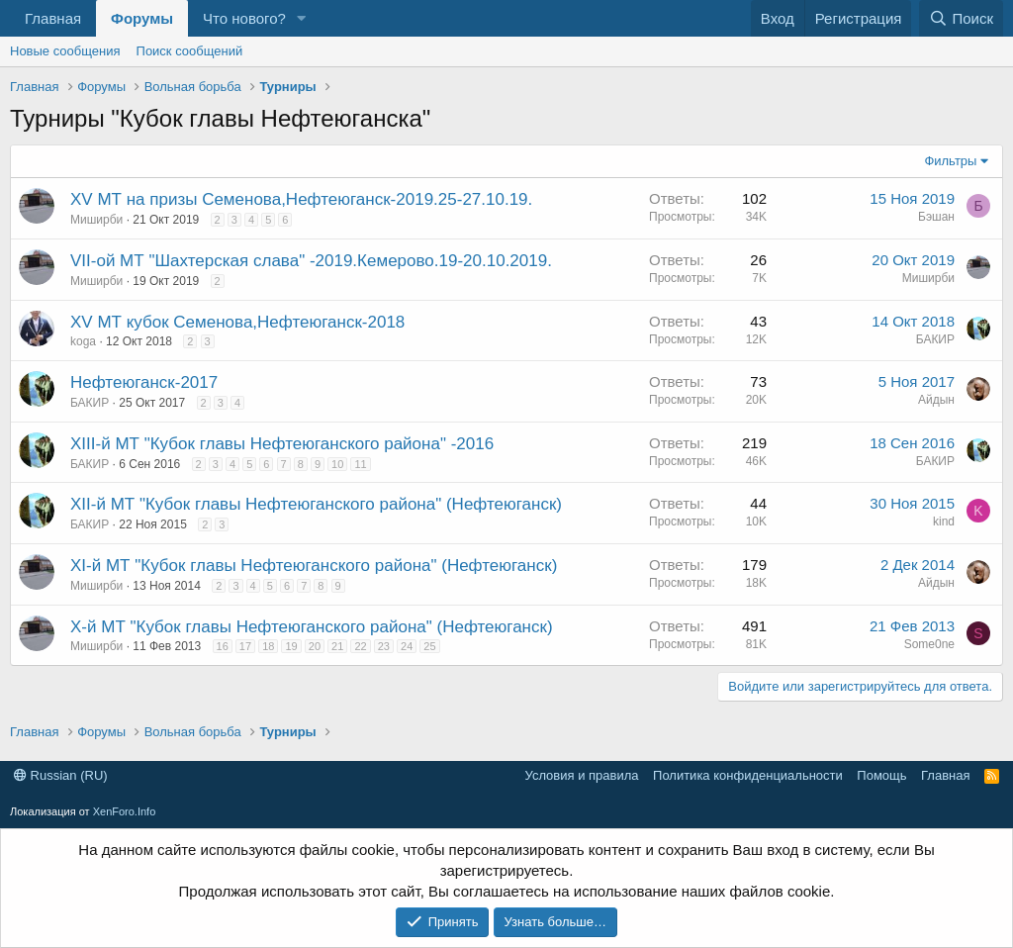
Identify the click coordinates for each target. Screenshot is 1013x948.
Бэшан (936, 217)
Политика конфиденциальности (748, 775)
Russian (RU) (61, 775)
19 (291, 646)
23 (384, 646)
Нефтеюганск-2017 (144, 382)
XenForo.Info (124, 811)
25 (429, 646)
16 (223, 646)
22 (360, 646)
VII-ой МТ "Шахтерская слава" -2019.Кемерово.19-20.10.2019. (311, 260)
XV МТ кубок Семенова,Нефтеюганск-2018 (237, 322)
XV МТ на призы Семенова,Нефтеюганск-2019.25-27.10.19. (301, 199)
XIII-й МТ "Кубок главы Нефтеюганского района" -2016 (282, 443)
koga (83, 341)
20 (315, 646)
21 (337, 646)
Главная (53, 18)
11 (360, 464)
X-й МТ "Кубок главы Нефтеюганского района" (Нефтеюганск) (311, 626)
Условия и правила (582, 775)
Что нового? (244, 18)
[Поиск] (961, 18)
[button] (302, 18)
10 (337, 464)
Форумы (142, 18)
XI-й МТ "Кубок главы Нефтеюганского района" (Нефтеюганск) (313, 565)
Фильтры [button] (950, 160)
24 (407, 646)
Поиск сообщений (190, 51)
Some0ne (929, 644)
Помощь (881, 775)
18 (268, 646)
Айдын (936, 400)
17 (245, 646)
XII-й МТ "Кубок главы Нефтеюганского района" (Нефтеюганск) (316, 504)
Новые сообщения (65, 51)
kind (944, 521)
